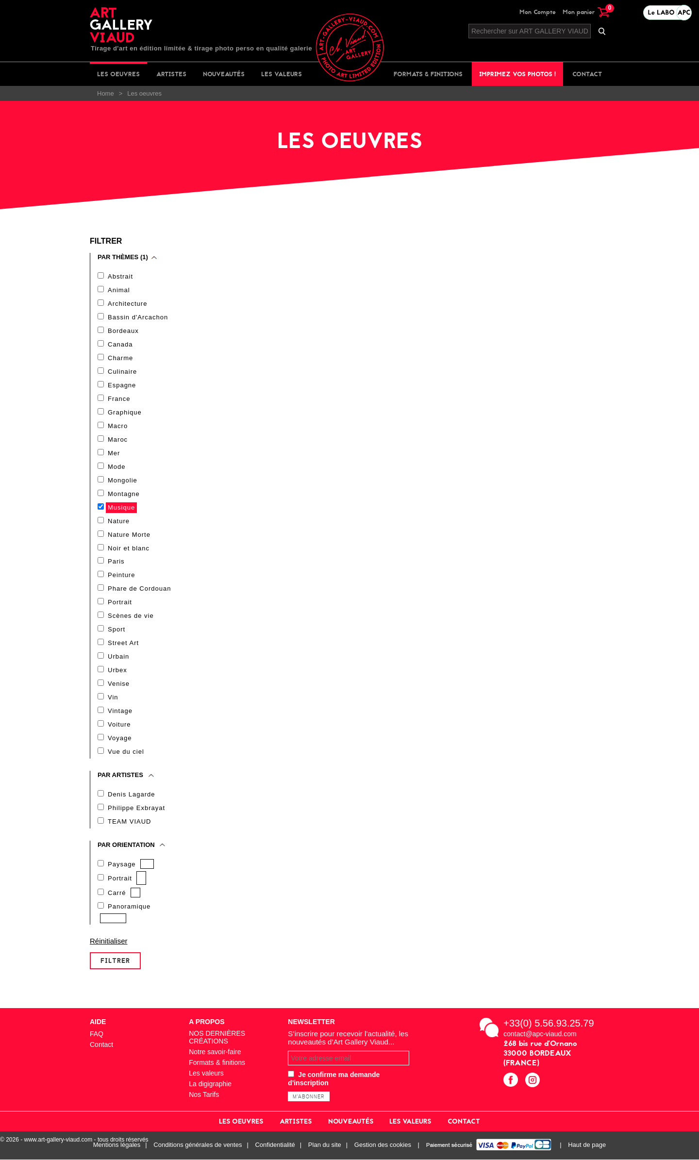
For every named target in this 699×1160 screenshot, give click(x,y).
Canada (120, 344)
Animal (119, 290)
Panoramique (129, 907)
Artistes (171, 74)
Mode (117, 466)
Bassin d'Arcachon (138, 317)
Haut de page (587, 1145)
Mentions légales (117, 1145)
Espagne (122, 385)
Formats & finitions (428, 74)
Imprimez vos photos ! (517, 74)
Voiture (119, 725)
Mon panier (586, 12)
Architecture (127, 303)
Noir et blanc (129, 548)
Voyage (120, 738)
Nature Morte (129, 534)
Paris (116, 561)
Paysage (122, 864)
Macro (118, 426)
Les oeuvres (118, 74)
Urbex (117, 670)
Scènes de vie (131, 616)
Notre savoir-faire (215, 1052)
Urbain (118, 657)
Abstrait (120, 276)
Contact (587, 74)
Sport (116, 629)
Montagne (124, 493)
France (119, 398)
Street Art (123, 643)
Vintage (120, 711)
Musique (121, 507)
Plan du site (324, 1145)
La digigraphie (210, 1084)
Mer (114, 453)
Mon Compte (537, 12)
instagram (533, 1082)
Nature (119, 521)
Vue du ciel (126, 752)
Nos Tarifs (204, 1095)
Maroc (118, 439)
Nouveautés (224, 74)
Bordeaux (123, 330)
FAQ (96, 1034)
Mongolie (122, 480)
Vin (113, 697)
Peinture (121, 575)
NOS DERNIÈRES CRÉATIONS (217, 1037)
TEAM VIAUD (129, 822)
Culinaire (122, 371)
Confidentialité (275, 1145)
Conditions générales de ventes (197, 1145)
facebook (511, 1082)
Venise (119, 684)
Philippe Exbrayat (136, 808)
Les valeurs (281, 74)
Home (105, 93)
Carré (117, 893)
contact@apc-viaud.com (539, 1034)
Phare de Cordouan (139, 589)
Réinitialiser (109, 941)
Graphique (125, 412)
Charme (120, 358)
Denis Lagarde (131, 794)
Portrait (120, 602)
